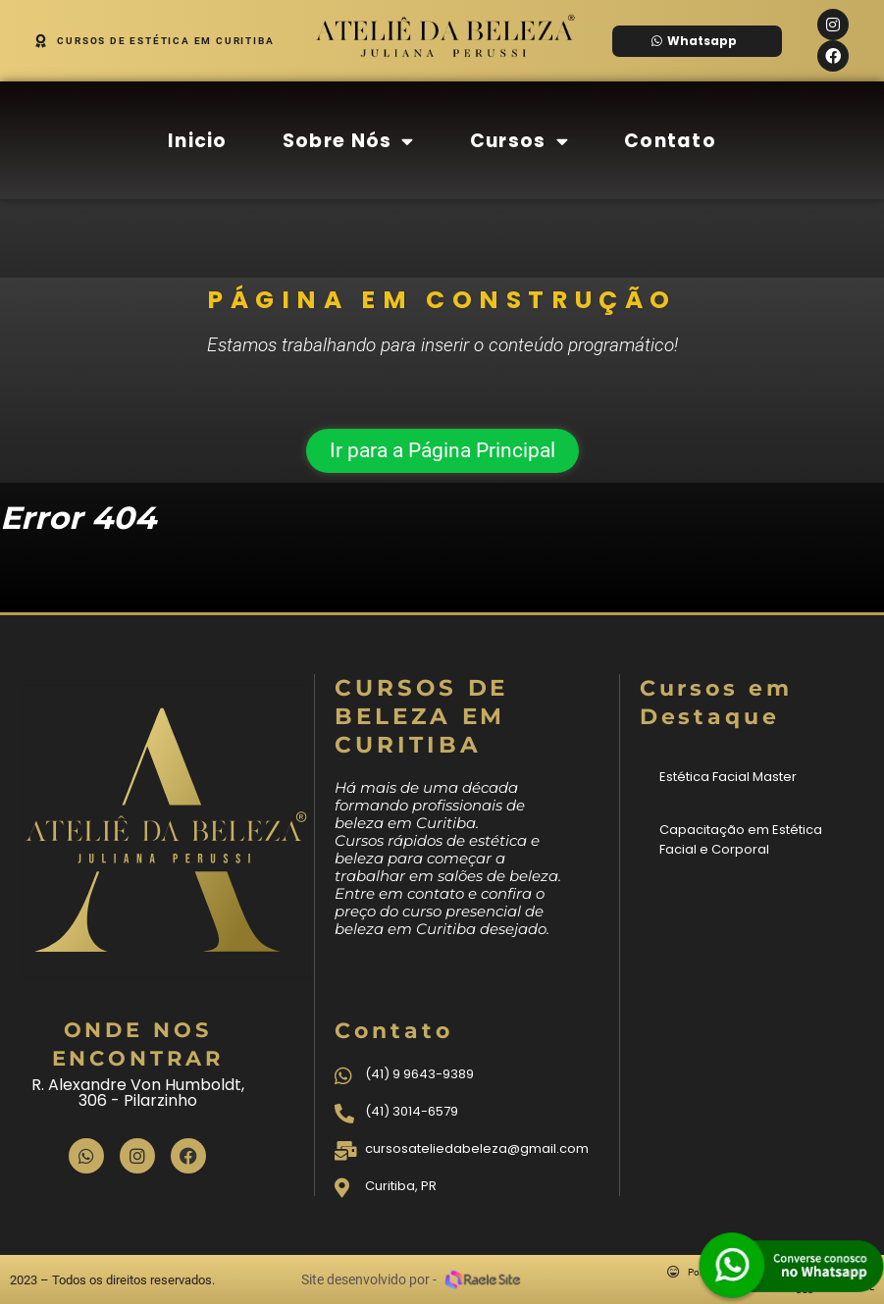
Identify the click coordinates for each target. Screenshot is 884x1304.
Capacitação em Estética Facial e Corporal (740, 839)
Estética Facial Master (728, 776)
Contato (670, 141)
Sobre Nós (349, 141)
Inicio (198, 141)
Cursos (519, 141)
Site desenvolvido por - (369, 1279)
